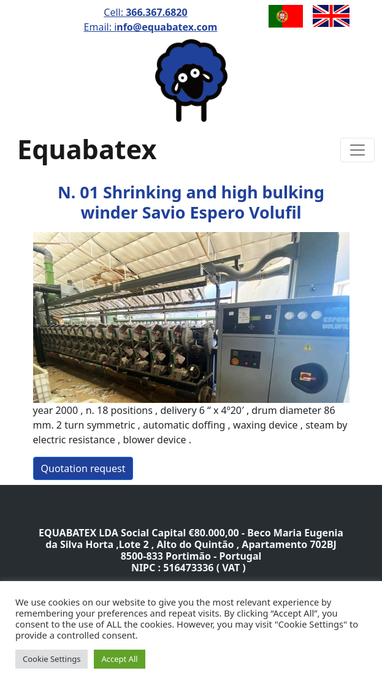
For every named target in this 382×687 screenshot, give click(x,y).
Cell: (145, 12)
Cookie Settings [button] (51, 658)
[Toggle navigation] (357, 150)
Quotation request (83, 468)
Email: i (151, 27)
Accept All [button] (119, 658)
